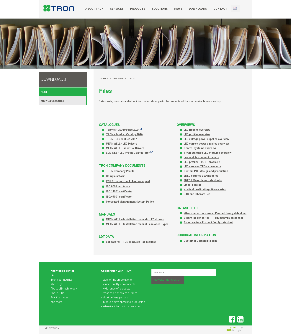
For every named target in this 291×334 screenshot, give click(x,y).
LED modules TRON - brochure (201, 157)
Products (137, 8)
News (178, 8)
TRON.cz (103, 78)
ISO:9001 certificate (118, 186)
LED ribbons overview (197, 129)
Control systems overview (200, 148)
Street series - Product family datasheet (208, 222)
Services (117, 8)
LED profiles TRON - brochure (202, 162)
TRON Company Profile (120, 171)
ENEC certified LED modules (201, 175)
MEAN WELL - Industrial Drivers (125, 148)
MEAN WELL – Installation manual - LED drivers (135, 219)
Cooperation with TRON (116, 270)
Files (132, 78)
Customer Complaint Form (200, 240)
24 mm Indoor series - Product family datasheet (213, 217)
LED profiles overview (197, 134)
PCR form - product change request (128, 181)
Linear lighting (193, 184)
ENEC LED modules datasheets (203, 180)
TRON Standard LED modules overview (207, 152)
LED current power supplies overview (206, 143)
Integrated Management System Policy (130, 201)
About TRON (94, 8)
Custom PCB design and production (206, 171)
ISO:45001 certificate (119, 196)
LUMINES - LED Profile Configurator (128, 152)
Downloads (198, 8)
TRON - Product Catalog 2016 (124, 134)
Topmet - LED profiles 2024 (122, 129)
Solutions (160, 8)
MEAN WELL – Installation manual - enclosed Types (137, 224)
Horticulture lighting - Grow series (205, 189)
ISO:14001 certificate (119, 191)
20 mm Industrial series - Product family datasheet (215, 213)
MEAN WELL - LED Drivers (121, 143)
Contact (220, 8)
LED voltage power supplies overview (206, 139)
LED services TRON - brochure (202, 166)
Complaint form (115, 176)
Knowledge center (52, 101)
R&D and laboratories (197, 194)
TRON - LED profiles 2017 (121, 139)
